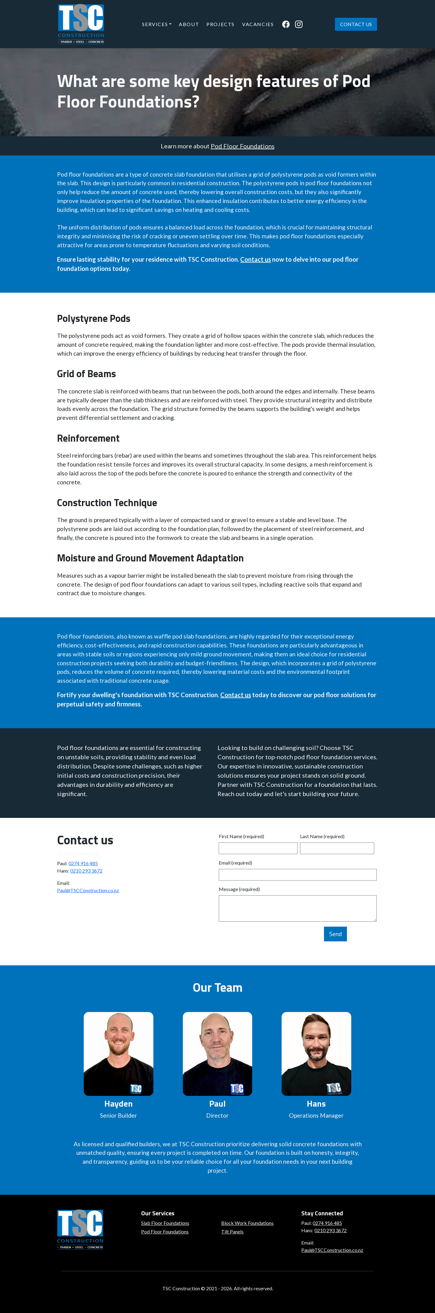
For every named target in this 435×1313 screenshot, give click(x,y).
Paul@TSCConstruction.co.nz (88, 890)
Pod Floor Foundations (243, 146)
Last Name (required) (322, 836)
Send (335, 934)
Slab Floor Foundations (165, 1223)
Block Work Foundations (247, 1223)
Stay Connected (78, 853)
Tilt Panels (232, 1231)
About (189, 24)
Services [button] (155, 24)
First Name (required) (241, 836)
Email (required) (235, 863)
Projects (220, 24)
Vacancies (258, 24)
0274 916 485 (83, 863)
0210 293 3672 (86, 870)
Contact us (255, 259)
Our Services (157, 1213)
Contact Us (356, 24)
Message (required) (239, 889)
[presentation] (265, 939)
